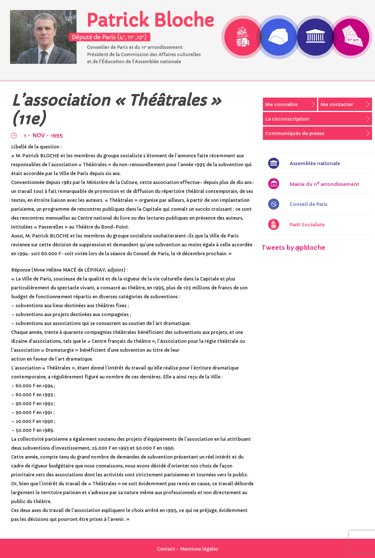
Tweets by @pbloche (293, 247)
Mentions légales (199, 549)
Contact (166, 549)
